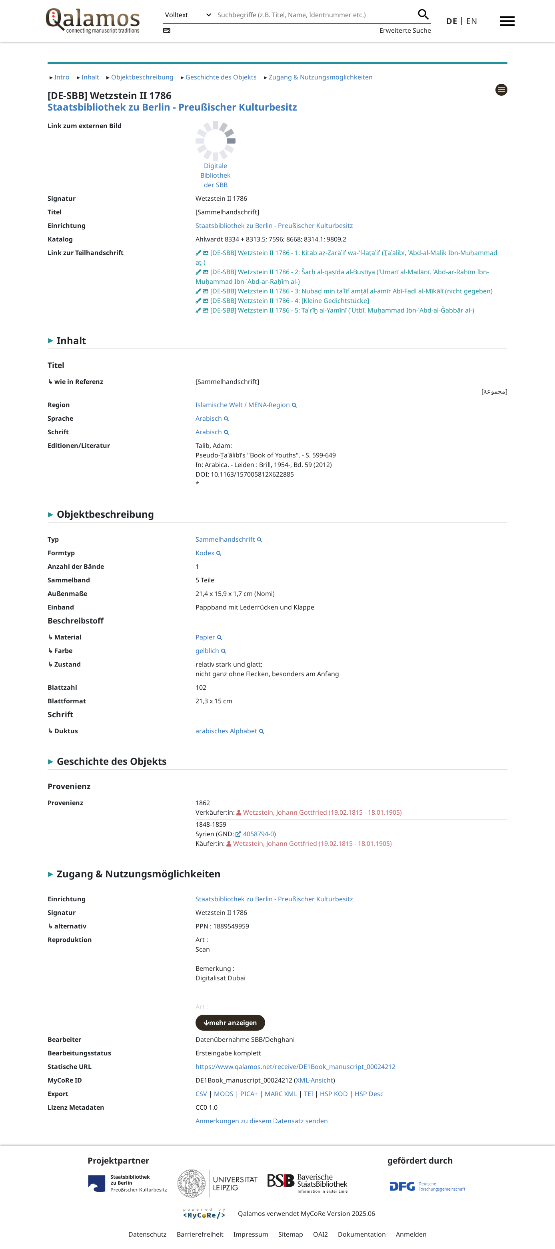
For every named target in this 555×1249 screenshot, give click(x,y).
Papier (209, 637)
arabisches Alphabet (230, 730)
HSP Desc (369, 1093)
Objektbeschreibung (142, 77)
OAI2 (320, 1234)
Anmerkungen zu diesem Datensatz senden (262, 1120)
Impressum (251, 1234)
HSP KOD (334, 1093)
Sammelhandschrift (229, 539)
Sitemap (290, 1234)
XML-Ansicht (314, 1080)
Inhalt (90, 77)
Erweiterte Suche (405, 30)
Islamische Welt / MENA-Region (246, 404)
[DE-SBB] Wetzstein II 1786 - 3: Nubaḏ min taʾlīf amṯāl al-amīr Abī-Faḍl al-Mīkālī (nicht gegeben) (351, 291)
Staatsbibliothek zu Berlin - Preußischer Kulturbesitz (172, 106)
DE (451, 21)
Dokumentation (362, 1234)
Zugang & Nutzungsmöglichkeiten (321, 77)
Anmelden (411, 1234)
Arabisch (212, 418)
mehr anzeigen (230, 1022)
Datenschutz (147, 1234)
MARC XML (281, 1093)
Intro (62, 77)
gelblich (211, 650)
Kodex (208, 552)
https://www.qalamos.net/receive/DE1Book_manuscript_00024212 (295, 1066)
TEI (308, 1093)
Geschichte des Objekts (221, 77)
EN (471, 21)
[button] (507, 21)
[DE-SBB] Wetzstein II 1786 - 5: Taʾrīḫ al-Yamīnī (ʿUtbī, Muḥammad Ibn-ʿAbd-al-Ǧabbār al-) (342, 310)
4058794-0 (258, 833)
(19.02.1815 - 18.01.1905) (322, 812)
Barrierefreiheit (200, 1234)
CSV (201, 1093)
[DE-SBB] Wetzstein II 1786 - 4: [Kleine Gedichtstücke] (289, 300)
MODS (224, 1093)
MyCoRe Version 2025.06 (338, 1213)
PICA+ (249, 1093)
